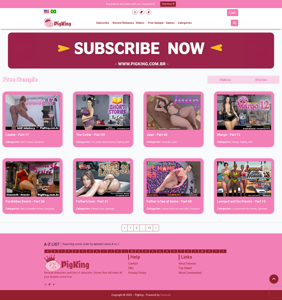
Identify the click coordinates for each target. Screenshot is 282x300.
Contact (133, 263)
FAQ (130, 268)
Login (232, 12)
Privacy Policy (137, 272)
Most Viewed (187, 263)
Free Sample (156, 22)
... (142, 227)
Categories (185, 22)
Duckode (165, 295)
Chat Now (168, 4)
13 (149, 227)
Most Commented (190, 272)
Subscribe (102, 22)
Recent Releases (123, 22)
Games (170, 22)
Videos (140, 22)
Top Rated (185, 268)
